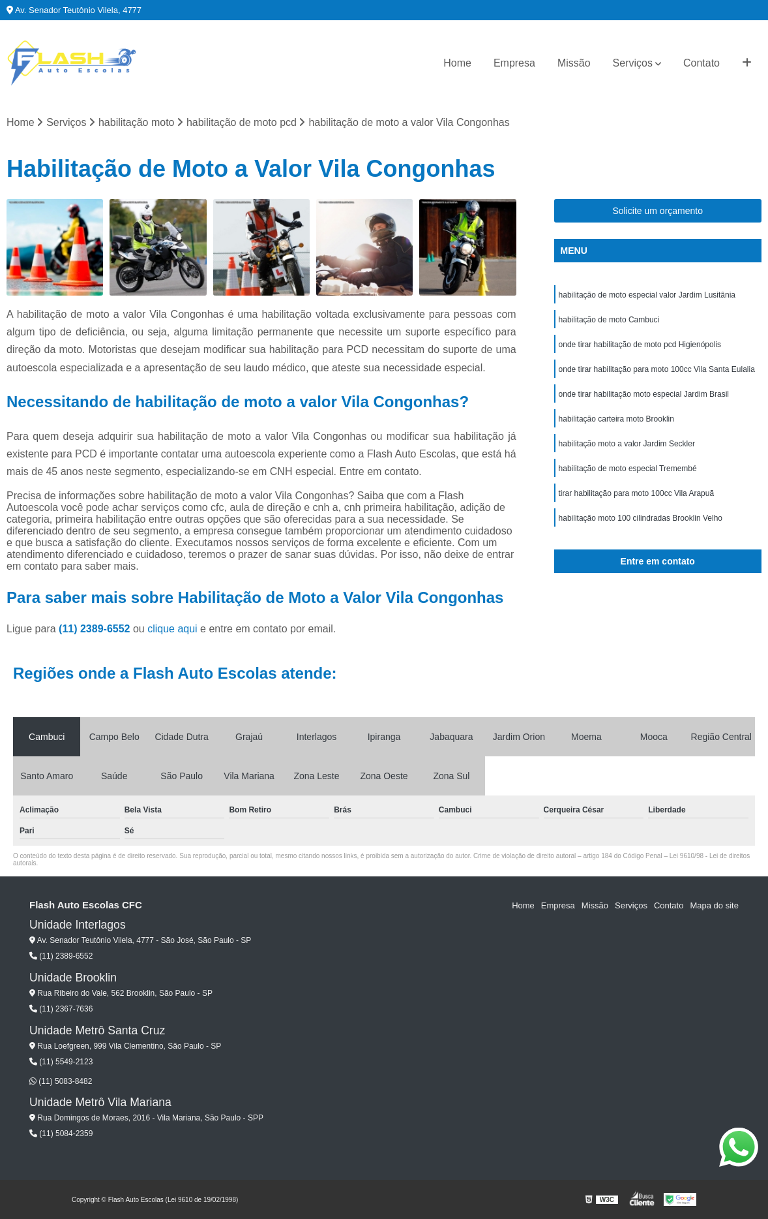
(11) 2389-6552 (96, 628)
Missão (574, 63)
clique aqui (172, 628)
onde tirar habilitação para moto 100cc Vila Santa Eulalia (657, 369)
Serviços (633, 63)
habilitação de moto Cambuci (609, 319)
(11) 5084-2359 (61, 1133)
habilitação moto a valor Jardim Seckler (627, 443)
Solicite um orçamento (657, 211)
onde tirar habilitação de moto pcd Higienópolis (640, 344)
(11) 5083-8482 (60, 1081)
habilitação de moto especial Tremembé (628, 468)
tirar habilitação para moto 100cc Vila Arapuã (637, 493)
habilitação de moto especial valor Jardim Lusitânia (647, 295)
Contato (701, 63)
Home (457, 63)
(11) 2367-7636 (61, 1008)
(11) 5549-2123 (61, 1061)
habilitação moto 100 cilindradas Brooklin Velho (641, 518)
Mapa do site (714, 905)
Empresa (514, 63)
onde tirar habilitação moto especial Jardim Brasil (644, 394)
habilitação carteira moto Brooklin (616, 419)
